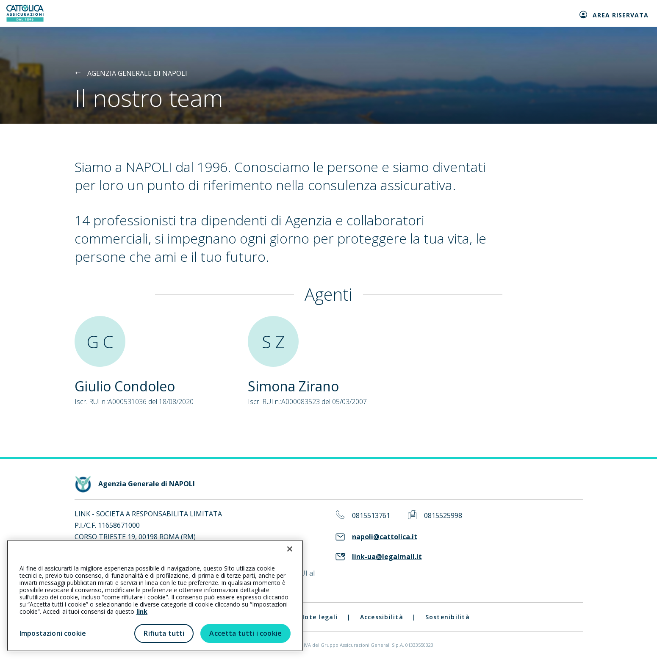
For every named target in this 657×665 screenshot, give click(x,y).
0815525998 (443, 516)
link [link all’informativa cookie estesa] (141, 611)
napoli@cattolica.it (384, 537)
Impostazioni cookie (52, 633)
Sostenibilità (447, 617)
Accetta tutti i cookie (245, 633)
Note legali (318, 617)
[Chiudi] (289, 549)
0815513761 (371, 516)
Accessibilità (381, 617)
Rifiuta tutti (164, 633)
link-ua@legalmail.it (387, 557)
